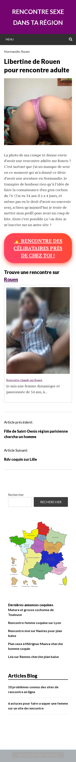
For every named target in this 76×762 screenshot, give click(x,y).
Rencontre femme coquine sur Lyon (34, 623)
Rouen (25, 51)
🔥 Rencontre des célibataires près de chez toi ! (38, 248)
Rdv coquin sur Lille (20, 459)
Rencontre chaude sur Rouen (24, 380)
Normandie (12, 51)
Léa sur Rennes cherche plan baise (33, 657)
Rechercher (16, 494)
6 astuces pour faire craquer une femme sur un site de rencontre (38, 705)
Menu (10, 39)
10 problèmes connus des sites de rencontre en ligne (33, 689)
